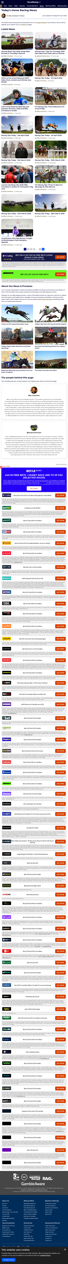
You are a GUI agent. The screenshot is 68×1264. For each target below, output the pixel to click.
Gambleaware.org (18, 562)
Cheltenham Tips (28, 1230)
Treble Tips (26, 1234)
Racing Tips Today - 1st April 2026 (48, 135)
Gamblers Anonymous (41, 1189)
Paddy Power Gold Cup (8, 1225)
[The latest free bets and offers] (51, 360)
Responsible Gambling (8, 1218)
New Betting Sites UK (29, 1207)
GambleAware (30, 1189)
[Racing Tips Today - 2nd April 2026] (17, 125)
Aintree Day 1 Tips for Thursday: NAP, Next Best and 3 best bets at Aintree (50, 52)
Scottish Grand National (51, 1207)
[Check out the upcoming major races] (17, 313)
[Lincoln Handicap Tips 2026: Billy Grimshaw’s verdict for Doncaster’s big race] (17, 174)
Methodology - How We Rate (10, 1212)
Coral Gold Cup (6, 1230)
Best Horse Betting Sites (30, 1210)
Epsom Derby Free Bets (30, 1214)
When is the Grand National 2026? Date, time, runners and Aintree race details (16, 80)
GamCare (23, 1189)
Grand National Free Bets (30, 1212)
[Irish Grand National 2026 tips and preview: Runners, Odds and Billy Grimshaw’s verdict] (17, 96)
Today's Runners (49, 1232)
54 (40, 249)
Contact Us (5, 1207)
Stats (10, 6)
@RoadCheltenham (43, 56)
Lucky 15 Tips (27, 1228)
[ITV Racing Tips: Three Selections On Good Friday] (51, 96)
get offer (60, 495)
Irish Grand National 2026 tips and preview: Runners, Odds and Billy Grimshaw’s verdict (15, 109)
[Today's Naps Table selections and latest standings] (17, 336)
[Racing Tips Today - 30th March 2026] (51, 149)
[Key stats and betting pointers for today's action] (51, 336)
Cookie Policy (5, 1216)
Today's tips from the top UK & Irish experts (50, 324)
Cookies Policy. (45, 1255)
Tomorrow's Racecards (51, 1228)
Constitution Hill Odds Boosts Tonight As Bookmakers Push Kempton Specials (16, 240)
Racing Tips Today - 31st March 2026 (15, 160)
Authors (4, 1205)
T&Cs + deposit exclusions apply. (43, 933)
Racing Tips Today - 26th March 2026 (49, 214)
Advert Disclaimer (61, 464)
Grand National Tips (29, 1240)
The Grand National (50, 1205)
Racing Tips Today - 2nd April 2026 (15, 135)
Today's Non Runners (50, 1234)
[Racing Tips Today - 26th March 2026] (51, 203)
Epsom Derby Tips (28, 1238)
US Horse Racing (6, 1210)
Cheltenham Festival (50, 1203)
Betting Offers (51, 6)
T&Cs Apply (43, 483)
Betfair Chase (5, 1228)
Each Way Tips (27, 1232)
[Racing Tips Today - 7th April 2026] (51, 67)
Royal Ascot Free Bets (29, 1216)
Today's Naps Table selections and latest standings (16, 347)
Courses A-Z (48, 1236)
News (42, 6)
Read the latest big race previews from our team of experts (17, 371)
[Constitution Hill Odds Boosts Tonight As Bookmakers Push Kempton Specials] (17, 228)
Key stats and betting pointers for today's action (50, 347)
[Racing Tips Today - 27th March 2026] (17, 203)
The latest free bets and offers (46, 370)
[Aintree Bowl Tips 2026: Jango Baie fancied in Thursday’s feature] (17, 41)
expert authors (41, 22)
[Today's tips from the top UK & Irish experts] (51, 313)
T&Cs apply (37, 946)
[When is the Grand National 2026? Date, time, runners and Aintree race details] (17, 67)
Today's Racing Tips (29, 1225)
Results (22, 6)
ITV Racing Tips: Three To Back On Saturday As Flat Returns (49, 186)
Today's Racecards (50, 1225)
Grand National (32, 6)
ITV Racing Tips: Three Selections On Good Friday (49, 108)
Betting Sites (62, 6)
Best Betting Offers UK (30, 1203)
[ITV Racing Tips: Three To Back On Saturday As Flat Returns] (51, 174)
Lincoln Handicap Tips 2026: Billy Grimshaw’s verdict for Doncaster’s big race (17, 187)
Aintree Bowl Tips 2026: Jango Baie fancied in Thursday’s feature (15, 52)
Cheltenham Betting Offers (31, 1218)
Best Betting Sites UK (29, 1205)
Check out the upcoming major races (14, 324)
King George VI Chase (8, 1232)
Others (22, 16)
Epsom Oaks (48, 1212)
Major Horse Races (50, 1230)
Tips (5, 6)
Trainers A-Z (48, 1240)
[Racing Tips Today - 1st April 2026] (51, 125)
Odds (16, 6)
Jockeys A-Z (48, 1238)
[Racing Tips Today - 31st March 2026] (17, 149)
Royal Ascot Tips (28, 1236)
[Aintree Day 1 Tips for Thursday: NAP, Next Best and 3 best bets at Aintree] (51, 41)
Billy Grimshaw (13, 16)
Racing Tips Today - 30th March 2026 (50, 160)
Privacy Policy (6, 1214)
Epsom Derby (49, 1210)
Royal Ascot (48, 1214)
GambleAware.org (12, 713)
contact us (24, 24)
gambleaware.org (28, 734)
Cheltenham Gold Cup (8, 1234)
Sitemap (4, 1220)
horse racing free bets (44, 299)
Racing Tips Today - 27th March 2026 (16, 214)
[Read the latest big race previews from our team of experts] (17, 360)
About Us (4, 1203)
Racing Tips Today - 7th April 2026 (48, 78)
